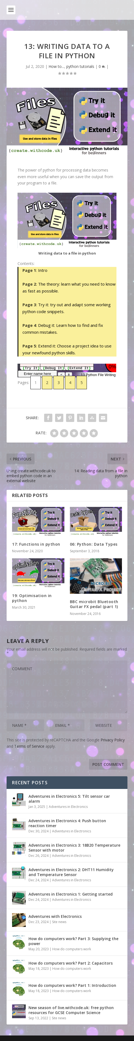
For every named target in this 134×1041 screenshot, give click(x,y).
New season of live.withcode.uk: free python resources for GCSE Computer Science (71, 1010)
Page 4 (29, 325)
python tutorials (80, 66)
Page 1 (29, 270)
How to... (56, 66)
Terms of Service (29, 746)
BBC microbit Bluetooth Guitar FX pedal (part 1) (94, 604)
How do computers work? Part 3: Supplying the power (73, 941)
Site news (59, 921)
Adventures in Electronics (68, 806)
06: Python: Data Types (94, 544)
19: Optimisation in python (32, 598)
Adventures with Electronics (55, 916)
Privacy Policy (113, 739)
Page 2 (29, 284)
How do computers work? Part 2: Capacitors (70, 963)
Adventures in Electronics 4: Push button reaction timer (67, 823)
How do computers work (71, 949)
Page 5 (29, 346)
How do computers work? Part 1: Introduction (72, 985)
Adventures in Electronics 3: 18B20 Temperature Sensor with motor (74, 848)
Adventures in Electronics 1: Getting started (70, 894)
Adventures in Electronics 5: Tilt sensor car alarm (69, 799)
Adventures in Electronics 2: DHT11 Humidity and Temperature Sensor (71, 872)
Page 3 (29, 304)
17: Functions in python (36, 544)
